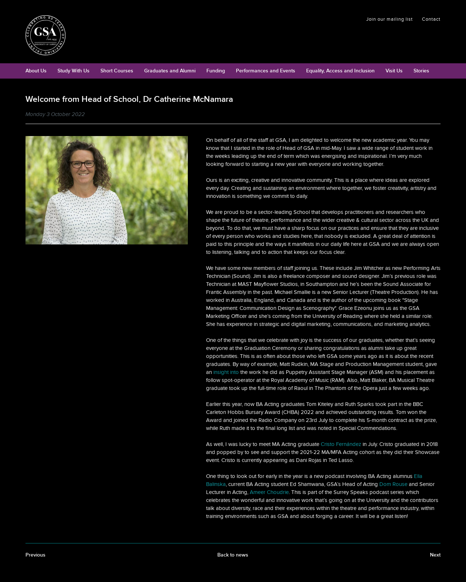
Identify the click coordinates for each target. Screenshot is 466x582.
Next (435, 555)
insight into (226, 372)
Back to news (232, 555)
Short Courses (116, 71)
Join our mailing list (389, 19)
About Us (36, 71)
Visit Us (394, 71)
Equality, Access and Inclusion (340, 71)
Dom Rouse (393, 484)
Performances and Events (265, 71)
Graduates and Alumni (170, 71)
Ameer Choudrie (269, 492)
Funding (215, 71)
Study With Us (74, 71)
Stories (421, 71)
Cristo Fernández (341, 444)
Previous (35, 555)
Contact (431, 19)
